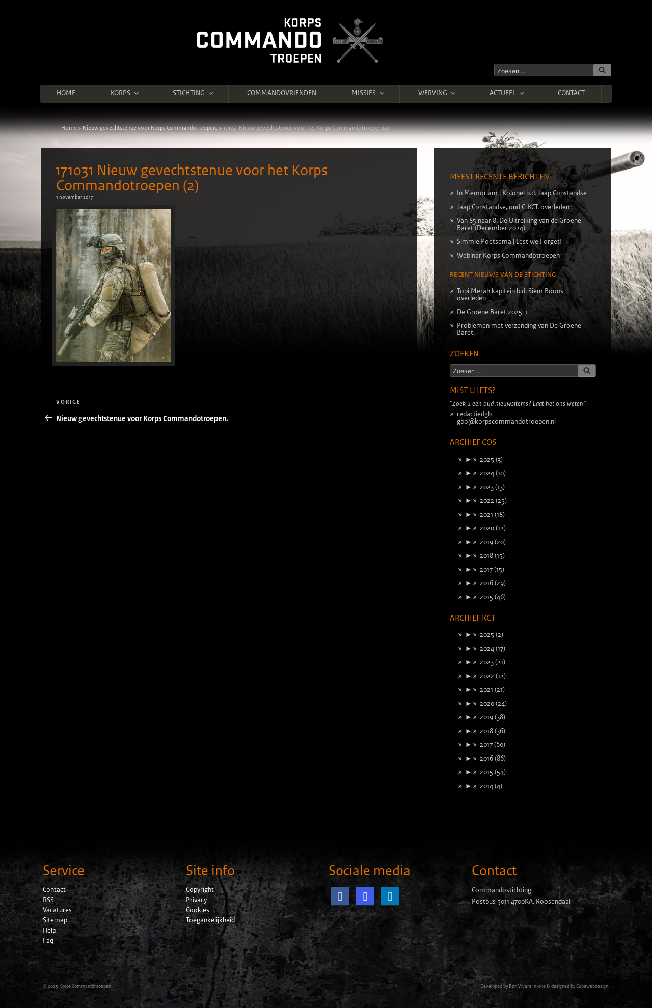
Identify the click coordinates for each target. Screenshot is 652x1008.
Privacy (196, 900)
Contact (571, 93)
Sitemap (55, 920)
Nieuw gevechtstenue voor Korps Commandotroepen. (150, 128)
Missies (368, 93)
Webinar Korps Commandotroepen (508, 255)
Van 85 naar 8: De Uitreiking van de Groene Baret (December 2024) (519, 224)
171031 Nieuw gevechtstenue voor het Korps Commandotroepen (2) (191, 178)
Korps (125, 93)
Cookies (197, 910)
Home (66, 93)
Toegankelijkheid (210, 920)
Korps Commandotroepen (85, 986)
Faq (48, 940)
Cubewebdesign (592, 986)
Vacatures (57, 910)
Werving (437, 93)
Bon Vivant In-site (527, 986)
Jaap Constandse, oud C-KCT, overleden (513, 207)
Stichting (193, 93)
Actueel (507, 93)
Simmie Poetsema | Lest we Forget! (509, 241)
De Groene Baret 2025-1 (492, 312)
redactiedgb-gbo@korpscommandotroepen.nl (506, 418)
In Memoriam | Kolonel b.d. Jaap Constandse (522, 193)
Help (49, 930)
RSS (48, 900)
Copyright (200, 889)
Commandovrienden (281, 93)
